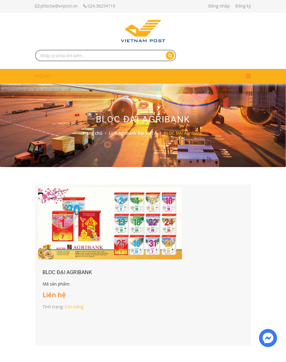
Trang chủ (92, 133)
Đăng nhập (219, 6)
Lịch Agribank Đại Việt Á (133, 133)
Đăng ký (243, 6)
